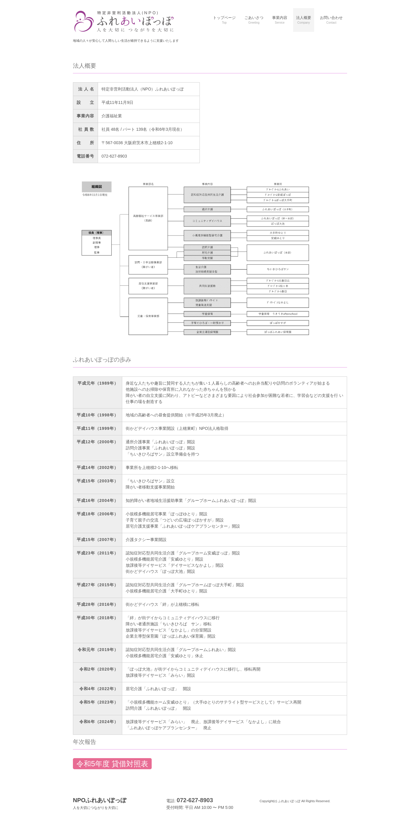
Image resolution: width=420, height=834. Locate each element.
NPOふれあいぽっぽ (99, 803)
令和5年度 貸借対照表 (112, 764)
